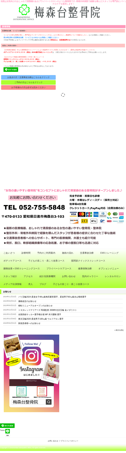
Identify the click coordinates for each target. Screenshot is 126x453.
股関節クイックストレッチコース (88, 260)
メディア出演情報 (12, 284)
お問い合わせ (69, 276)
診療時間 (25, 253)
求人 (30, 284)
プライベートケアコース (58, 268)
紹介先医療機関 (47, 276)
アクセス (28, 276)
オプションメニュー (108, 268)
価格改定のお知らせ (27, 301)
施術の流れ (67, 253)
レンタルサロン (113, 276)
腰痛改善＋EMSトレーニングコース (21, 268)
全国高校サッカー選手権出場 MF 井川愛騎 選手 (39, 314)
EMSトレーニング (109, 253)
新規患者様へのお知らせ (29, 323)
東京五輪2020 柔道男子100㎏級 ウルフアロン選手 (41, 319)
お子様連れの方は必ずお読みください (28, 87)
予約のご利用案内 (46, 253)
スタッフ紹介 (10, 276)
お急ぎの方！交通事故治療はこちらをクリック (28, 77)
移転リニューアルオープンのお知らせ (35, 306)
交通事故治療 (87, 253)
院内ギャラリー (90, 276)
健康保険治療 (85, 268)
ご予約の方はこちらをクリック (28, 82)
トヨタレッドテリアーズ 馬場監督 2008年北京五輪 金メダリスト (47, 310)
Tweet (2, 430)
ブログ (42, 284)
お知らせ (7, 292)
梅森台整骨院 (63, 14)
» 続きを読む (119, 330)
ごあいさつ (9, 253)
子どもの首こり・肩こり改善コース (46, 260)
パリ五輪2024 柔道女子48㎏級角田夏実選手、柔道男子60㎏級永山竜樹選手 (52, 297)
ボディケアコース (12, 260)
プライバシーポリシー (69, 441)
